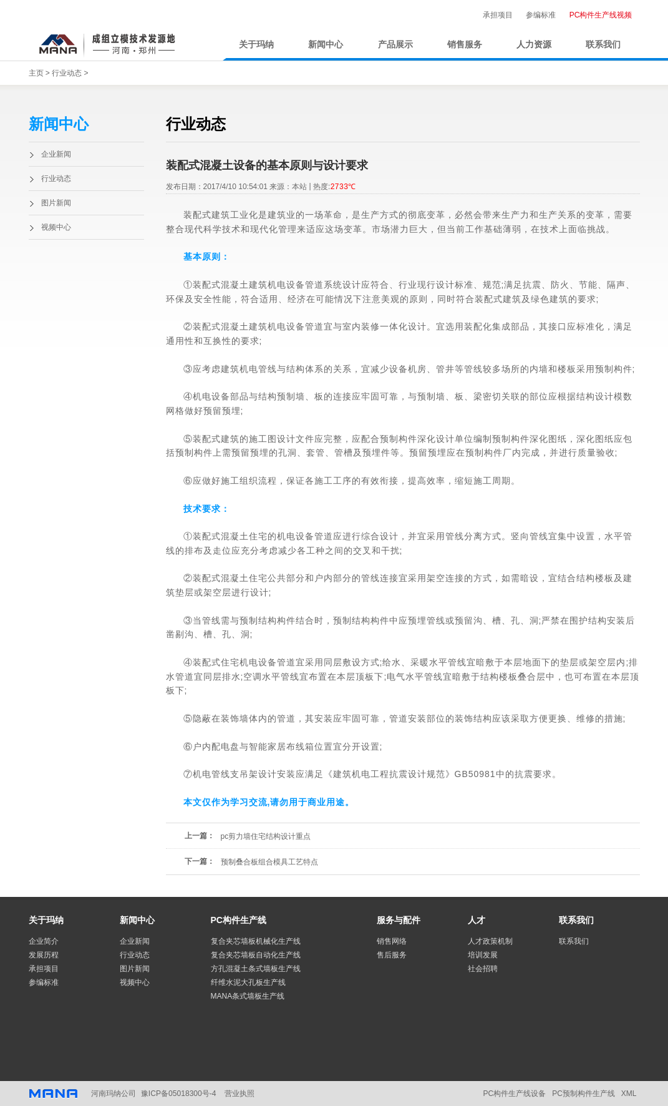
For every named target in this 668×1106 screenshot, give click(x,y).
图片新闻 (56, 202)
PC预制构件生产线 (583, 1093)
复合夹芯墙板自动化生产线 (256, 955)
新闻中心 (325, 44)
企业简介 (44, 941)
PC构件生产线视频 (600, 15)
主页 (36, 73)
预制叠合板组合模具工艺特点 (269, 862)
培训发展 (483, 955)
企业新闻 (56, 154)
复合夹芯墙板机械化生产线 (256, 941)
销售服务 (464, 44)
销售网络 (392, 941)
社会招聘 (483, 968)
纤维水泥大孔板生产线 (248, 982)
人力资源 (533, 44)
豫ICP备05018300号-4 (178, 1093)
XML (629, 1093)
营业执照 (239, 1093)
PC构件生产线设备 (514, 1093)
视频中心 (56, 227)
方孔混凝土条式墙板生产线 (256, 968)
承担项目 (498, 15)
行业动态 (67, 73)
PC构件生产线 (238, 920)
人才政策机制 (490, 941)
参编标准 (541, 15)
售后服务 (392, 955)
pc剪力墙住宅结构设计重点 (266, 836)
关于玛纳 (256, 44)
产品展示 (395, 44)
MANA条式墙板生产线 (248, 996)
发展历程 (44, 955)
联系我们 (603, 44)
